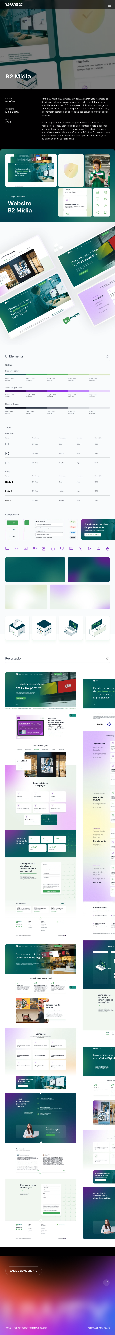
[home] (14, 4)
